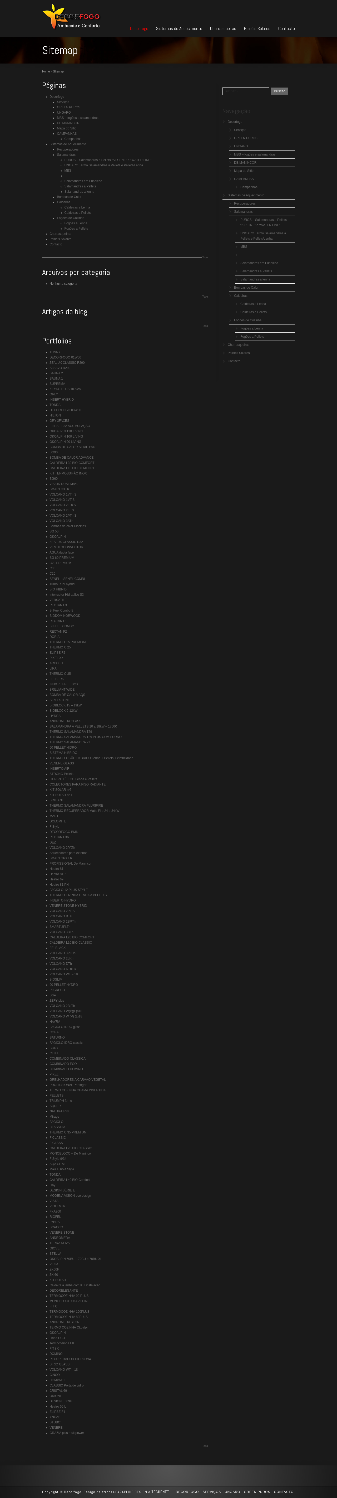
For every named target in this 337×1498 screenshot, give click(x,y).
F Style (54, 826)
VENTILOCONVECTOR (66, 547)
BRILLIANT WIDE (62, 689)
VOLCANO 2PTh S (62, 515)
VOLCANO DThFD (62, 969)
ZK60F (54, 1269)
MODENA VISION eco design (70, 1196)
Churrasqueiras (223, 28)
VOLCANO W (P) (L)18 (65, 1016)
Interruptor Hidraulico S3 (66, 595)
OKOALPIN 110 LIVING (66, 431)
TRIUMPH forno (60, 1101)
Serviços (63, 102)
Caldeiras (63, 202)
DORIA (54, 637)
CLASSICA (57, 1127)
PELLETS (56, 1095)
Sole (52, 995)
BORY (53, 1048)
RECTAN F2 (58, 631)
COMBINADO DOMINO (66, 1069)
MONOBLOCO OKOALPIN (68, 1301)
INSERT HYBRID (61, 399)
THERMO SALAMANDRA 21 (69, 742)
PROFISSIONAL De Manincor (70, 863)
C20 (52, 573)
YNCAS (54, 1417)
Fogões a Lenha (76, 223)
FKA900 (55, 1211)
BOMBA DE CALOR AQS (67, 695)
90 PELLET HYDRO (63, 985)
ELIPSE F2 (57, 653)
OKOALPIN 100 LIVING (66, 436)
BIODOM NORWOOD (64, 616)
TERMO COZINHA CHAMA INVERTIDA (77, 1090)
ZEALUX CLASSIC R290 (67, 363)
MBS (68, 170)
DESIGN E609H (60, 1401)
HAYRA (54, 1022)
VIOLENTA (57, 1206)
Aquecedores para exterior (68, 853)
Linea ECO (57, 1338)
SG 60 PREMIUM (61, 558)
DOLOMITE (57, 821)
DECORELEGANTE (63, 1290)
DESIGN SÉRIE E (62, 1190)
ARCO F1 (56, 663)
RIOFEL (55, 1217)
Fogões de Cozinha (70, 218)
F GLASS (56, 1143)
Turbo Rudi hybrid (62, 584)
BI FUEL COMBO (61, 626)
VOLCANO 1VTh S (62, 494)
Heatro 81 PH (59, 884)
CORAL (54, 1032)
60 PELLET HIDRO (63, 747)
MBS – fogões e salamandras (77, 118)
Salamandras (66, 155)
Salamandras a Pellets (80, 186)
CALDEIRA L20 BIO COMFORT (72, 937)
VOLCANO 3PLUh (62, 953)
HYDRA (55, 716)
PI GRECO (57, 990)
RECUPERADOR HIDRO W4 (70, 1359)
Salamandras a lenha (79, 191)
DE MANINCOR (68, 123)
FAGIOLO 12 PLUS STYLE (68, 890)
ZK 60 (53, 1275)
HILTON (55, 415)
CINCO (54, 1375)
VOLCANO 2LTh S (62, 505)
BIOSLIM (55, 979)
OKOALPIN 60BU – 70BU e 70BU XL (75, 1259)
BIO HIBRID (58, 589)
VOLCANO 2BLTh (62, 1006)
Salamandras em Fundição (83, 181)
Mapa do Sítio (66, 128)
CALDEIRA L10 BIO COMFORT (72, 468)
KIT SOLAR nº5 (60, 790)
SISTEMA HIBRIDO (63, 753)
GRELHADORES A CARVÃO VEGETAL (77, 1080)
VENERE (55, 1427)
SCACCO (56, 1227)
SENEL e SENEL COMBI (67, 579)
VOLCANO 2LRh (61, 958)
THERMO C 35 (60, 674)
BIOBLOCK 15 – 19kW (65, 705)
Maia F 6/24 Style (61, 1169)
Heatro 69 (56, 879)
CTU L (54, 1053)
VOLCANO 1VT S (62, 500)
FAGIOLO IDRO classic (65, 1043)
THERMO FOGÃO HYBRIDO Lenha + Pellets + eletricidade (91, 758)
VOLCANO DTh (60, 964)
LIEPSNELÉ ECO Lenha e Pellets (73, 779)
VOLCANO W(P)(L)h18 (65, 1011)
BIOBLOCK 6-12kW (63, 710)
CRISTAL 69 (58, 1391)
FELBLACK (57, 948)
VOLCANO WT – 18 (63, 974)
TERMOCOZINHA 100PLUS (69, 1311)
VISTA (53, 1201)
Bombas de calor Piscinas (67, 526)
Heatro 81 (56, 869)
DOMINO (55, 1354)
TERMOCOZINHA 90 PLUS (68, 1296)
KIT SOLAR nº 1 (60, 795)
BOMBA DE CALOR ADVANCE (71, 457)
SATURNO (57, 1037)
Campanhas (73, 139)
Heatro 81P (57, 874)
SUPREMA (57, 384)
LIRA (53, 668)
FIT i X (54, 1348)
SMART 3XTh (59, 489)
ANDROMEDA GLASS (65, 721)
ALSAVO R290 (59, 368)
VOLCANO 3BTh (61, 932)
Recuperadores (67, 149)
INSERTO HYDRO (62, 900)
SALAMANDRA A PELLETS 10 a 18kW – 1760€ (83, 726)
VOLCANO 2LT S (61, 510)
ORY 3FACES (59, 421)
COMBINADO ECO (63, 1064)
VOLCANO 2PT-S (62, 911)
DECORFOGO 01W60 (65, 357)
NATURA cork (59, 1111)
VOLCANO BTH (60, 916)
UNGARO (64, 112)
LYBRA (54, 1222)
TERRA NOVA (59, 1243)
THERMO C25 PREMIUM (67, 642)
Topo (205, 257)
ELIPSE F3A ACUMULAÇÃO (69, 426)
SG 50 (53, 531)
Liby (52, 1185)
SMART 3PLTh (59, 927)
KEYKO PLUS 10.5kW (65, 389)
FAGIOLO (56, 1122)
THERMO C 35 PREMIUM (68, 1132)
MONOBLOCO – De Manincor (70, 1153)
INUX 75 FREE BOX (63, 684)
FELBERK (56, 679)
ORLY (53, 394)
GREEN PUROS (68, 107)
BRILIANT (56, 800)
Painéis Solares (257, 28)
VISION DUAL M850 (63, 484)
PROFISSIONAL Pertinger (67, 1085)
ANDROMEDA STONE (65, 1322)
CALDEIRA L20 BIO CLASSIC (70, 1148)
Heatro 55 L (57, 1406)
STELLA (55, 1253)
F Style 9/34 (57, 1159)
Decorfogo (139, 28)
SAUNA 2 (56, 373)
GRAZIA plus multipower (66, 1433)
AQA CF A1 (57, 1164)
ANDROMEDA (59, 1238)
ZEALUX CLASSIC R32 (66, 542)
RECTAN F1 (58, 621)
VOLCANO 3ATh (61, 521)
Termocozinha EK (61, 1343)
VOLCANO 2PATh (62, 848)
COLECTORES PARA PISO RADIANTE (77, 784)
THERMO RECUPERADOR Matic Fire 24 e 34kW (84, 811)
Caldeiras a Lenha (77, 207)
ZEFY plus (56, 1000)
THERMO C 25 (60, 647)
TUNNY (54, 352)
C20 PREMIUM (60, 563)
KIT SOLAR (57, 1280)
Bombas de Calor (69, 197)
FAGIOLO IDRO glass (64, 1027)
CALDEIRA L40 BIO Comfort (69, 1180)
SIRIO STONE (59, 700)
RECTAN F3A (59, 837)
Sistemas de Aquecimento (179, 28)
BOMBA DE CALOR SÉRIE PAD (72, 447)
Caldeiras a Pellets (78, 213)
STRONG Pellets (61, 774)
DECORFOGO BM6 (63, 832)
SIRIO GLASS (59, 1364)
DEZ (52, 842)
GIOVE (54, 1248)
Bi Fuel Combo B (61, 610)
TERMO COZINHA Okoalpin (69, 1327)
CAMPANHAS (67, 133)
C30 (52, 568)
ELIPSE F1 (57, 1412)
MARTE (55, 816)
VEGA (53, 1264)
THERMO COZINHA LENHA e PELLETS (78, 895)
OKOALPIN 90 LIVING (65, 442)
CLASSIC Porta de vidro (66, 1385)
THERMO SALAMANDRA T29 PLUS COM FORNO (85, 737)
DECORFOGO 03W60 (65, 410)
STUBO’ (55, 1422)
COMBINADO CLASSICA (67, 1058)
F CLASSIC (57, 1138)
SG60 (53, 479)
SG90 (53, 452)
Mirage (54, 1116)
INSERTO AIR (59, 768)
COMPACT (57, 1380)
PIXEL (53, 1074)
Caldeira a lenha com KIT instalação (74, 1285)
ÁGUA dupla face (61, 552)
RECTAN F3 (58, 605)
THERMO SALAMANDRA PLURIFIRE (76, 805)
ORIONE (55, 1396)
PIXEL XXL (57, 658)
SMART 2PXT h (60, 858)
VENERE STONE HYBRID (68, 906)
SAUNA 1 (56, 378)
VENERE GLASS (61, 763)
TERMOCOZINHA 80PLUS (68, 1317)
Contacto (286, 28)
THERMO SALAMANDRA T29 (70, 732)
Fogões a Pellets (76, 228)
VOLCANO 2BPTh (62, 921)
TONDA (55, 405)
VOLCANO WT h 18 (63, 1369)
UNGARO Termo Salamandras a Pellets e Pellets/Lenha (104, 165)
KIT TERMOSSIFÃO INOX (68, 473)
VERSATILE (58, 600)
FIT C (53, 1306)
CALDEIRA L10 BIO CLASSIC (70, 942)
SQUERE (56, 1106)
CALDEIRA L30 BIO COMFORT (72, 463)
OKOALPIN (57, 537)
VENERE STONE (61, 1232)
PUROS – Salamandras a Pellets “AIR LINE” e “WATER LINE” (108, 160)
